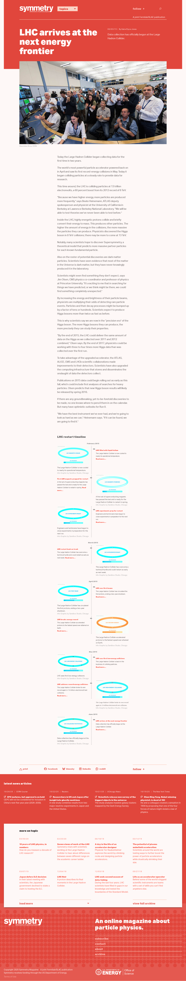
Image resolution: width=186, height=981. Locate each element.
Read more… (101, 459)
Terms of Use (10, 977)
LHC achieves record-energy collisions (72, 684)
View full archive (144, 903)
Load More (26, 903)
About (99, 949)
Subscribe (102, 938)
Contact (100, 943)
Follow (137, 8)
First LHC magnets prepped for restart (72, 479)
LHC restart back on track (67, 549)
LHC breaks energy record (67, 619)
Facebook (51, 769)
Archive (100, 954)
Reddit (101, 769)
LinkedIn (85, 769)
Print (25, 769)
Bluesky (68, 769)
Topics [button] (68, 8)
